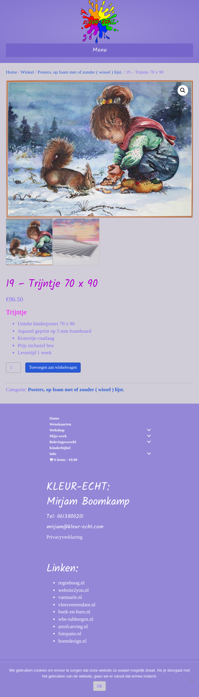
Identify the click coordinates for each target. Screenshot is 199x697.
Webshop (56, 429)
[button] (183, 90)
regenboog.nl (71, 582)
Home (11, 71)
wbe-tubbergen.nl (75, 618)
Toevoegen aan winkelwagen (53, 367)
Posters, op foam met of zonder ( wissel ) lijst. (80, 71)
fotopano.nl (69, 633)
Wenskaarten (60, 423)
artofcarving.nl (73, 626)
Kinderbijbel (60, 447)
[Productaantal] (13, 367)
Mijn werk (58, 435)
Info (52, 453)
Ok (99, 686)
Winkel (27, 71)
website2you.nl (73, 589)
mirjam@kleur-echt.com (75, 526)
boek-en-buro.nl (74, 611)
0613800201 (70, 516)
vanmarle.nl (70, 596)
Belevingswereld (62, 441)
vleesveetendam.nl (76, 604)
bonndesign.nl (72, 640)
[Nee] (192, 680)
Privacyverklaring (64, 536)
